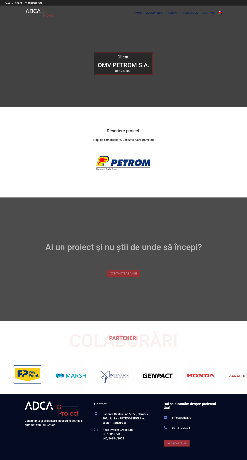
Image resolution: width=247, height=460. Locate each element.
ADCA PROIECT (155, 12)
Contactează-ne (176, 449)
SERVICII (173, 12)
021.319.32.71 (15, 3)
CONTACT (208, 12)
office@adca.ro (181, 417)
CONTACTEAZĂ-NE (123, 279)
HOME (138, 12)
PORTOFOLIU (190, 12)
